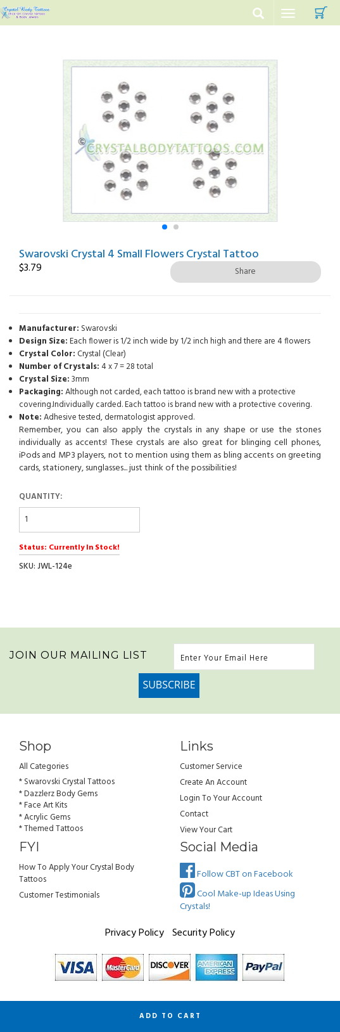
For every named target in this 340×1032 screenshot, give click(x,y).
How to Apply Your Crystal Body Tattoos (76, 873)
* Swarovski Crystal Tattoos (67, 782)
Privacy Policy (134, 933)
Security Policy (203, 933)
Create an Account (213, 782)
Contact (194, 814)
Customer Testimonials (59, 895)
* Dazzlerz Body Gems (58, 794)
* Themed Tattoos (51, 828)
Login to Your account (221, 798)
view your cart (206, 830)
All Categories (43, 766)
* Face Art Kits (43, 805)
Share (245, 271)
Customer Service (211, 766)
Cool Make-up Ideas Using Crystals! (237, 900)
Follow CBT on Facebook (236, 874)
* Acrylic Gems (44, 817)
